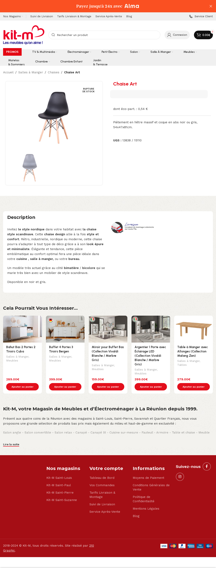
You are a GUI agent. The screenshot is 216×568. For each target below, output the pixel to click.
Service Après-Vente (104, 503)
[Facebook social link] (207, 458)
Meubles (12, 361)
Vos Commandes (102, 476)
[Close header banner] (211, 6)
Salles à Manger (30, 72)
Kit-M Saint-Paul (58, 476)
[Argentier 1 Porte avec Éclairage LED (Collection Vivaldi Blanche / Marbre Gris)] (150, 329)
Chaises (53, 72)
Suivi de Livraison (102, 496)
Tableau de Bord (101, 469)
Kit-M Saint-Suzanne (61, 491)
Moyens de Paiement (148, 469)
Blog (136, 507)
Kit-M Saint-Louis (59, 469)
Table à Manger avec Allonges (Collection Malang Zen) (192, 351)
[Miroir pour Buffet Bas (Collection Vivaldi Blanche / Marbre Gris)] (108, 329)
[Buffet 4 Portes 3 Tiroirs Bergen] (65, 329)
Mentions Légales (146, 500)
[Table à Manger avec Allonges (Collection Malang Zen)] (193, 329)
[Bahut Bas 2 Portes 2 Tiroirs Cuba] (22, 329)
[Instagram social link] (180, 468)
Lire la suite (11, 435)
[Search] (104, 35)
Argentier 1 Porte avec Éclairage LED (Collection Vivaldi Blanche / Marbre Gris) (150, 355)
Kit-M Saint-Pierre (60, 484)
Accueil (8, 72)
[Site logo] (23, 35)
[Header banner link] (102, 6)
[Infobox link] (201, 16)
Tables (182, 365)
